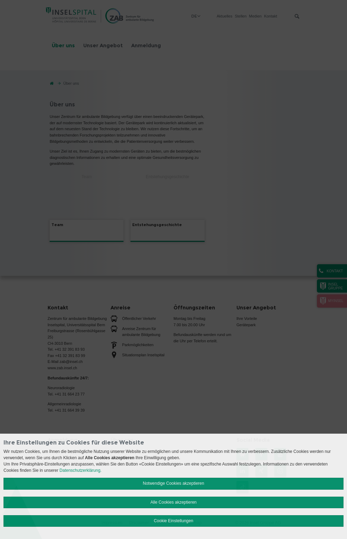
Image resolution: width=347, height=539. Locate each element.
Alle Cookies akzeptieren (173, 502)
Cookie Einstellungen (173, 520)
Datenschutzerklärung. (80, 470)
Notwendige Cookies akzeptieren (173, 483)
